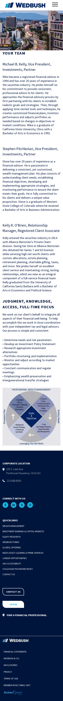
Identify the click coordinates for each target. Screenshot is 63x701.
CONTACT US (13, 591)
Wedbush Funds (11, 542)
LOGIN (13, 604)
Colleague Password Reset (18, 568)
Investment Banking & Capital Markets (23, 531)
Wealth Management (13, 525)
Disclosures (10, 665)
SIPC (28, 685)
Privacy (8, 671)
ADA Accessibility (12, 563)
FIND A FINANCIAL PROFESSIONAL (25, 615)
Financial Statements (15, 651)
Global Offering (12, 547)
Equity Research (11, 536)
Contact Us (9, 574)
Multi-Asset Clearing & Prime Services (23, 552)
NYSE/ (15, 685)
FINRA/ (22, 685)
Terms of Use (11, 678)
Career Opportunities (15, 558)
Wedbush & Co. (11, 658)
